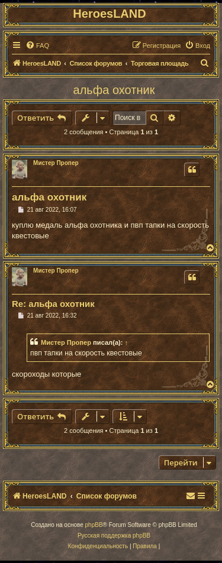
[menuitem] (37, 45)
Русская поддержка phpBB (114, 535)
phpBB (94, 525)
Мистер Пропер (56, 163)
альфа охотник (114, 89)
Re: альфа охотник (53, 304)
